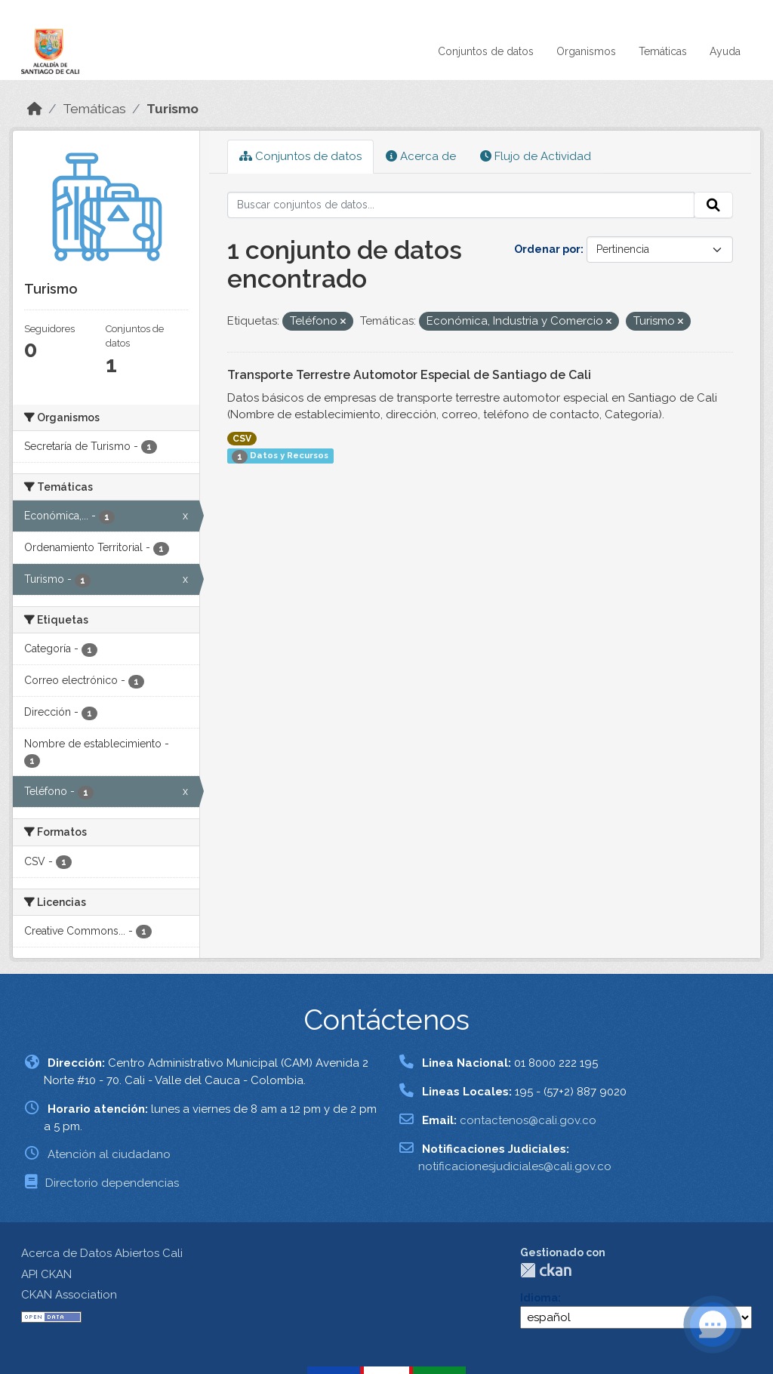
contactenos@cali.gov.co (528, 1120)
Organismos (586, 51)
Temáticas (663, 51)
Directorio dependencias (112, 1183)
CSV (242, 438)
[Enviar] (713, 205)
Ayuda (725, 51)
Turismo (172, 108)
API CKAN (46, 1274)
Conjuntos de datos (486, 51)
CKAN (545, 1270)
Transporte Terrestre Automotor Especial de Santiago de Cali (409, 375)
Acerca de (421, 156)
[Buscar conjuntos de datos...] (461, 205)
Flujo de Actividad (535, 156)
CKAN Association (69, 1295)
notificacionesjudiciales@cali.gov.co (514, 1166)
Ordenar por (547, 249)
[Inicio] (34, 108)
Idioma (539, 1298)
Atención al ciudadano (109, 1154)
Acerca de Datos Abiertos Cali (102, 1253)
